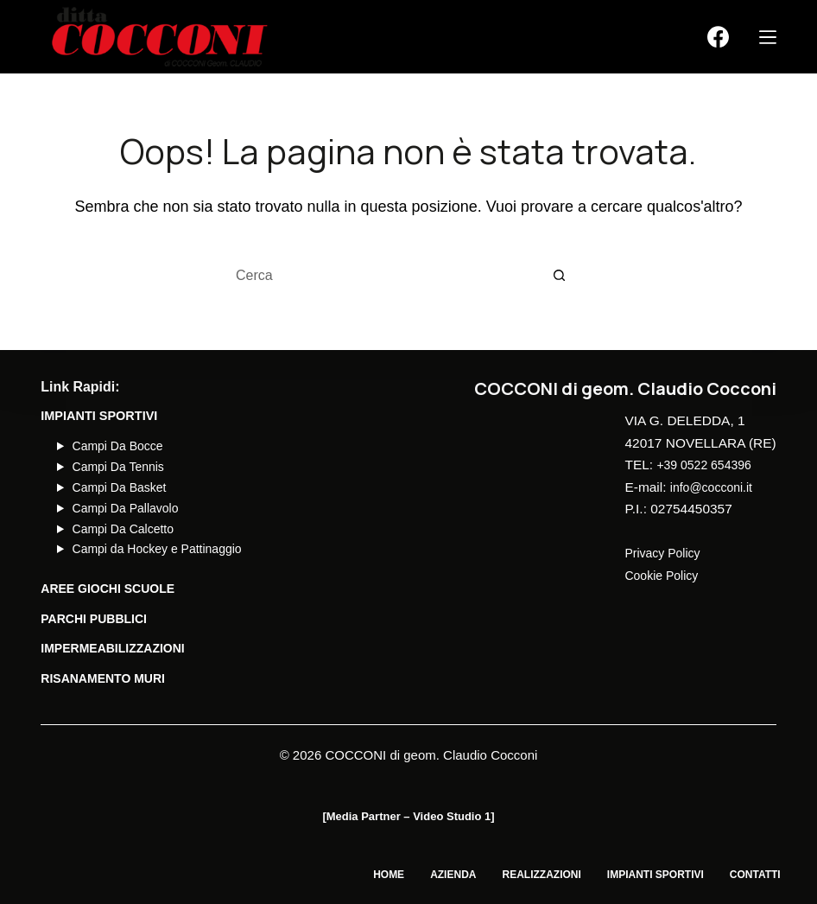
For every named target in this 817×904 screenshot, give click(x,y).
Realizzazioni (519, 875)
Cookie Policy (665, 575)
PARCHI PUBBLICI (95, 619)
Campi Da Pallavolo (127, 508)
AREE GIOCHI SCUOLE (110, 588)
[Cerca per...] (387, 276)
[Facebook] (718, 37)
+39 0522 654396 (708, 464)
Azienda (423, 875)
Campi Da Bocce (120, 446)
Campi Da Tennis (120, 467)
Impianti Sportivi (642, 875)
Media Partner (363, 816)
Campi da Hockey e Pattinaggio (160, 549)
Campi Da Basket (121, 487)
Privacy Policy (665, 552)
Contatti (750, 875)
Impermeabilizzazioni (115, 648)
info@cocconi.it (715, 487)
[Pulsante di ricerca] (559, 276)
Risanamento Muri (104, 678)
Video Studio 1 (452, 816)
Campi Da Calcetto (125, 529)
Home (349, 875)
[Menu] (767, 37)
